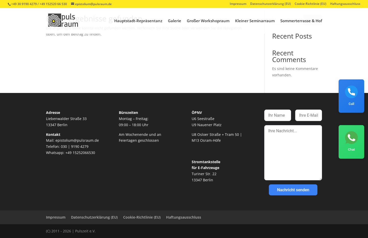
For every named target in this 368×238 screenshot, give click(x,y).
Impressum (238, 4)
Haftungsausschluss (345, 4)
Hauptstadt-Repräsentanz (138, 21)
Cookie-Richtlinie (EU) (310, 4)
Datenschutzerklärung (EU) (270, 4)
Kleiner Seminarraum (255, 21)
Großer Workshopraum (208, 21)
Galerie (174, 21)
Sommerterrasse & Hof (301, 21)
